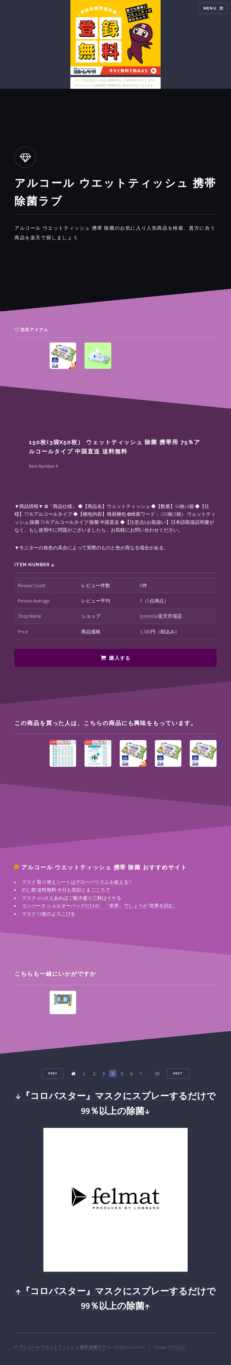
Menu (210, 8)
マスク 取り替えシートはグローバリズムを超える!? (76, 882)
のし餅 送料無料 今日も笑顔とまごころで (66, 890)
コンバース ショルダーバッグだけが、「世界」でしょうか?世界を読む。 (100, 906)
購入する (119, 658)
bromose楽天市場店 (161, 616)
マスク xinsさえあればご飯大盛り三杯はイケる (71, 898)
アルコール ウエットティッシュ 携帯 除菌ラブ (62, 1347)
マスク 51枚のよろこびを (48, 914)
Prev (52, 1073)
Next (178, 1073)
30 (157, 1074)
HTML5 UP (177, 1347)
